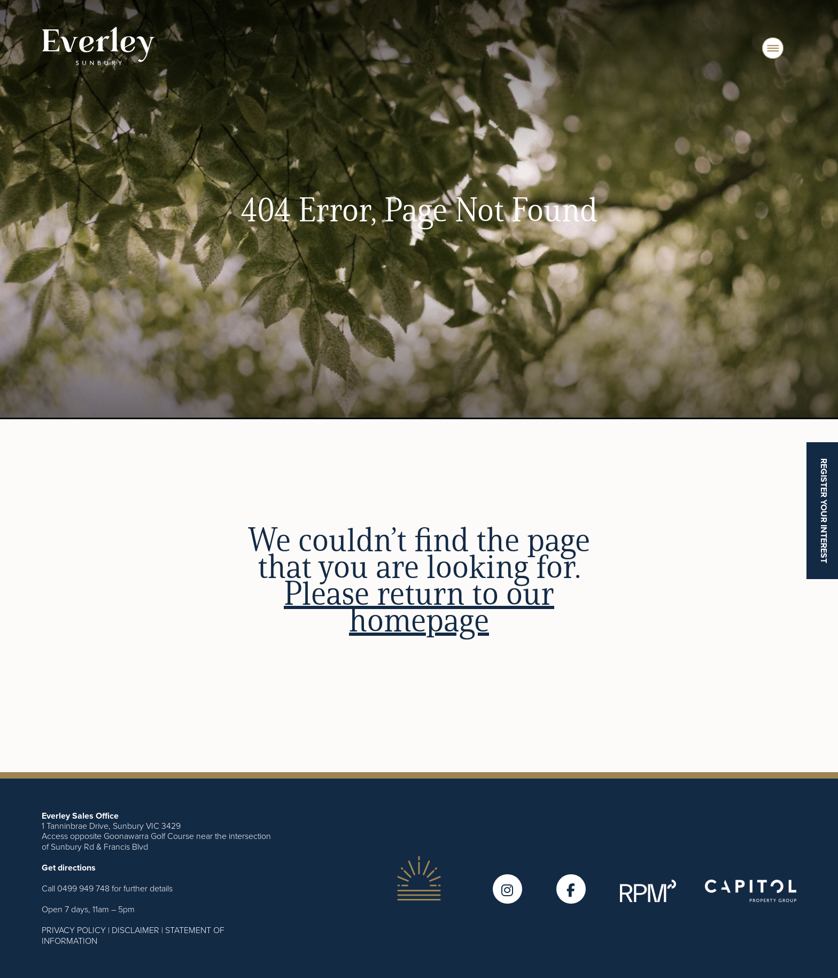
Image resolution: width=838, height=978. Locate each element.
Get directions (69, 867)
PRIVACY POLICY (74, 930)
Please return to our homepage (419, 606)
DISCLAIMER (135, 930)
